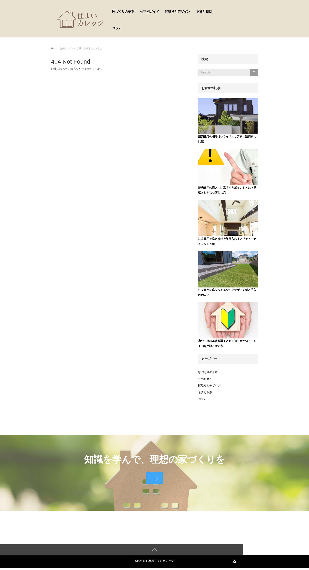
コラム (117, 28)
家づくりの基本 (123, 11)
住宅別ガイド (149, 11)
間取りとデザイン (177, 11)
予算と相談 (204, 11)
